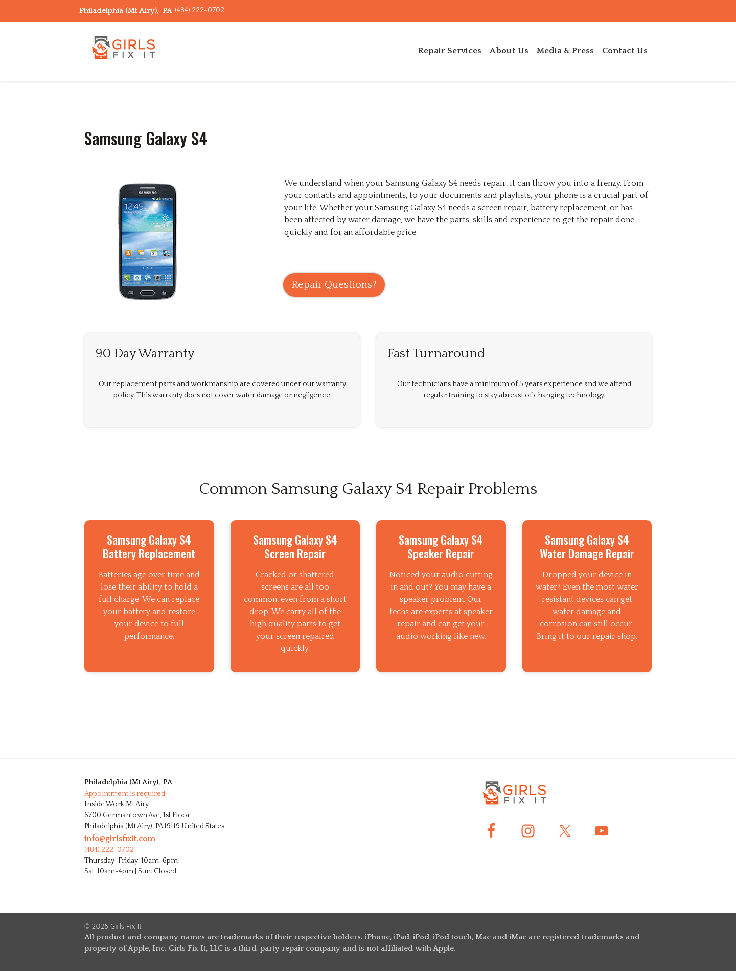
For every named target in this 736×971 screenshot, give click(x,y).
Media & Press (565, 50)
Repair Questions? (334, 284)
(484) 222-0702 (199, 10)
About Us (509, 50)
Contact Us (625, 50)
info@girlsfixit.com (119, 838)
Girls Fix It (126, 926)
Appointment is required (124, 793)
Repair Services (449, 50)
